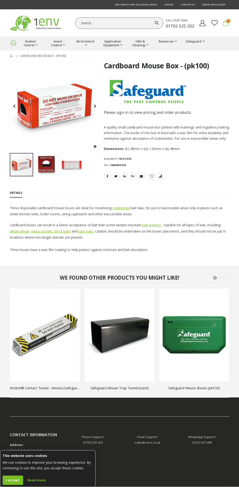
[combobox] (119, 23)
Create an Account (214, 4)
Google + (133, 176)
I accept (13, 480)
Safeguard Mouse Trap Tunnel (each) (120, 388)
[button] (95, 147)
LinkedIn (124, 176)
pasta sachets (42, 231)
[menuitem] (13, 43)
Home (11, 56)
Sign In (168, 4)
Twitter (116, 176)
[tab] (16, 193)
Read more (37, 480)
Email (141, 176)
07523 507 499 (202, 443)
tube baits (85, 231)
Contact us (188, 4)
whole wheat (19, 231)
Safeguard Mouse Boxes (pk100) (194, 388)
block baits (62, 231)
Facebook (107, 176)
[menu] (119, 43)
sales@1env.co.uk (147, 443)
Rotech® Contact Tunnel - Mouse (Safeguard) (45, 388)
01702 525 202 (93, 443)
